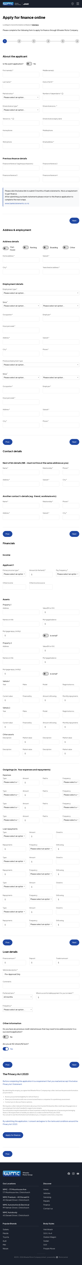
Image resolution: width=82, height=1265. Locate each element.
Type (4, 778)
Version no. (8, 119)
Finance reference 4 (50, 175)
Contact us (48, 1208)
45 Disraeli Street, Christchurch (16, 1215)
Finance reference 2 (50, 164)
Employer (47, 315)
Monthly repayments (70, 696)
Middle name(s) (48, 70)
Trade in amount (62, 958)
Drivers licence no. (50, 106)
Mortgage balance (49, 620)
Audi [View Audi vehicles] (4, 1241)
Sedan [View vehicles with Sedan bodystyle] (46, 1241)
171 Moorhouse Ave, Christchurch (16, 1192)
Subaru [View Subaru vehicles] (6, 1229)
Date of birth (48, 82)
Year (4, 684)
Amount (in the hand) (37, 570)
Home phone (7, 130)
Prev (8, 442)
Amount (26, 778)
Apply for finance (13, 1135)
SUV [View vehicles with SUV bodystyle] (45, 1244)
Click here (35, 25)
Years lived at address (51, 267)
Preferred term (9, 993)
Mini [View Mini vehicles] (4, 1244)
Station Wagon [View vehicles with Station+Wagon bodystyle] (49, 1237)
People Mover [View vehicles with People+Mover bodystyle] (49, 1248)
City (5, 267)
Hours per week (9, 326)
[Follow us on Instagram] (73, 1174)
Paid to (45, 778)
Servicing (47, 1197)
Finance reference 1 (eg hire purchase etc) (18, 164)
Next (74, 220)
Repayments (7, 845)
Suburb (46, 256)
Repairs (46, 1201)
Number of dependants (53, 93)
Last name (7, 82)
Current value (8, 696)
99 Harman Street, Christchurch (16, 1207)
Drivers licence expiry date (52, 119)
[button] (72, 3)
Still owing (60, 845)
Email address (48, 142)
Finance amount (9, 958)
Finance (46, 1205)
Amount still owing (49, 696)
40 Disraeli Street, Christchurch (16, 1200)
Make (25, 684)
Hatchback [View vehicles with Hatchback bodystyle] (48, 1229)
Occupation (8, 315)
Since (5, 302)
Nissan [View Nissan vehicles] (5, 1248)
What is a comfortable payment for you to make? (55, 993)
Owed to (59, 832)
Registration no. (69, 684)
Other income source (37, 583)
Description (7, 738)
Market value (27, 738)
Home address (9, 256)
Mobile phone (48, 130)
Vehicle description (10, 970)
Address (6, 338)
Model (45, 684)
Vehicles (46, 1193)
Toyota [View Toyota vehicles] (6, 1237)
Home (45, 1189)
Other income (8, 583)
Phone (46, 349)
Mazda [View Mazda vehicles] (5, 1233)
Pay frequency (62, 570)
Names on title (8, 620)
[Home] (12, 4)
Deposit (32, 958)
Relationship (48, 468)
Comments (7, 982)
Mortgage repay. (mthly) (12, 631)
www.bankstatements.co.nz (17, 203)
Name (5, 468)
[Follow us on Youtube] (78, 1174)
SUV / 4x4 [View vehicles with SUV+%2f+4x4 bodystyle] (47, 1233)
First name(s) (8, 70)
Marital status (8, 93)
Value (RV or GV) (48, 608)
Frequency (67, 778)
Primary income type (11, 570)
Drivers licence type (10, 106)
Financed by (27, 696)
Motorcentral (62, 1257)
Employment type (10, 289)
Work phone (7, 142)
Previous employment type (13, 361)
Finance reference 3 (10, 175)
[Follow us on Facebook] (68, 1174)
